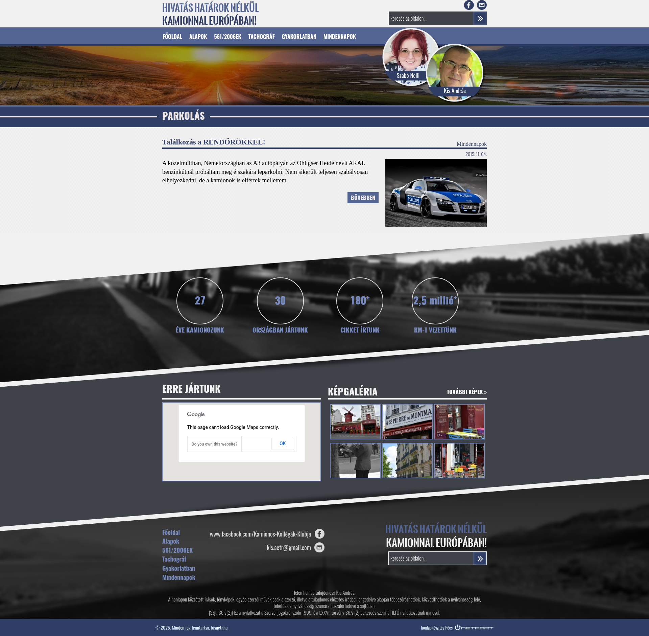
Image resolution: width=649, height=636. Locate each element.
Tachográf (261, 36)
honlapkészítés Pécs (437, 627)
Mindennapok (339, 36)
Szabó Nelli (408, 75)
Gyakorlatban (299, 36)
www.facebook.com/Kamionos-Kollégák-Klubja (260, 533)
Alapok (198, 36)
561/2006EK (227, 36)
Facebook (469, 5)
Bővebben (363, 198)
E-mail (482, 5)
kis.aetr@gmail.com (289, 547)
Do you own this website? (215, 444)
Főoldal (172, 36)
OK (283, 443)
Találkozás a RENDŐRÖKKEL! (213, 142)
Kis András (455, 90)
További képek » (467, 392)
